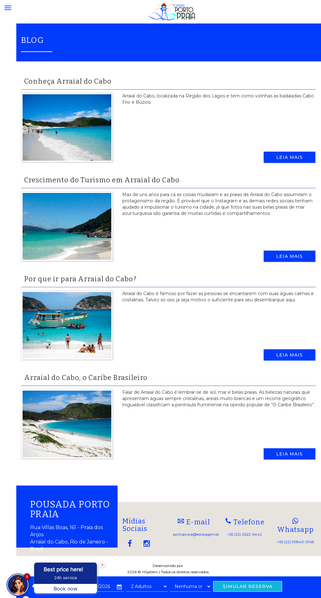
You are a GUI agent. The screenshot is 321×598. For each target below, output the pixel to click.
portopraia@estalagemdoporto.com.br (208, 534)
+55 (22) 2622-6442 (244, 534)
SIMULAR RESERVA (247, 586)
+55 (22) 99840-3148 (295, 541)
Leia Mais (289, 157)
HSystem (150, 571)
